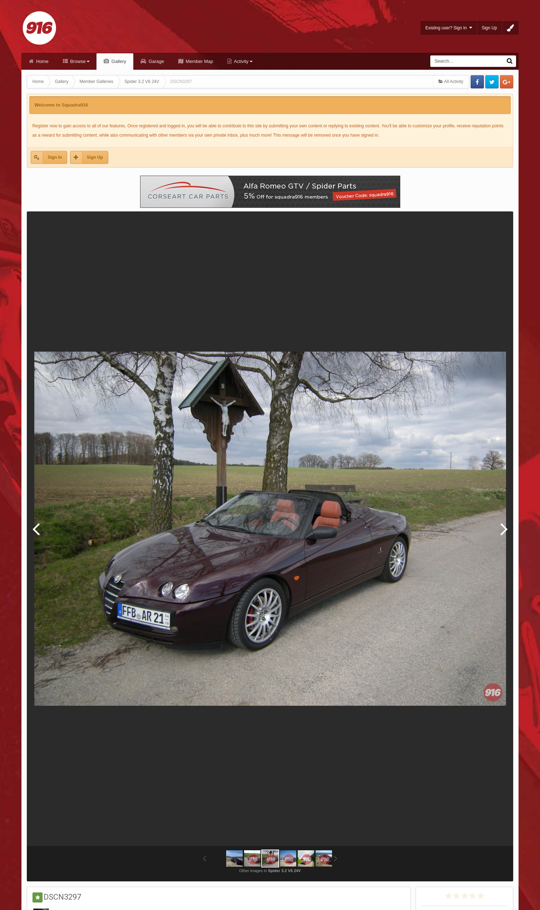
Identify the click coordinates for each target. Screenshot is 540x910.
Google (506, 81)
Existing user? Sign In (448, 27)
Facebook (477, 81)
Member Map (198, 61)
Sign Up (489, 27)
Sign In (55, 157)
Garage (155, 61)
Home (41, 61)
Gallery (118, 61)
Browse (79, 61)
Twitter (492, 81)
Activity (242, 61)
